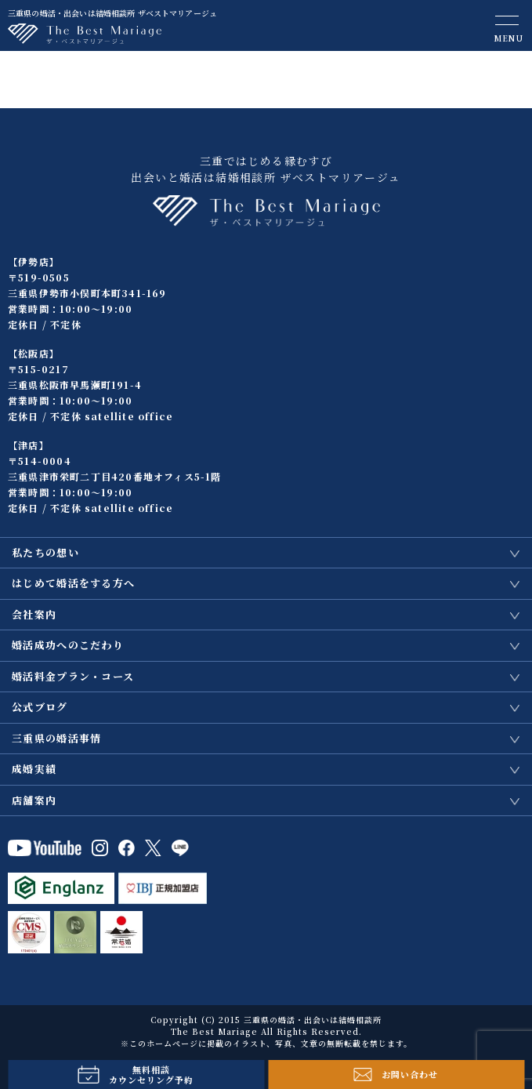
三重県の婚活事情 (56, 738)
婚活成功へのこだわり (68, 644)
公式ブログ (40, 706)
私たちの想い (45, 552)
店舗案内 (34, 800)
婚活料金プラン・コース (73, 676)
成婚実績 (34, 768)
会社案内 (34, 614)
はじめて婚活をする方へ (73, 582)
